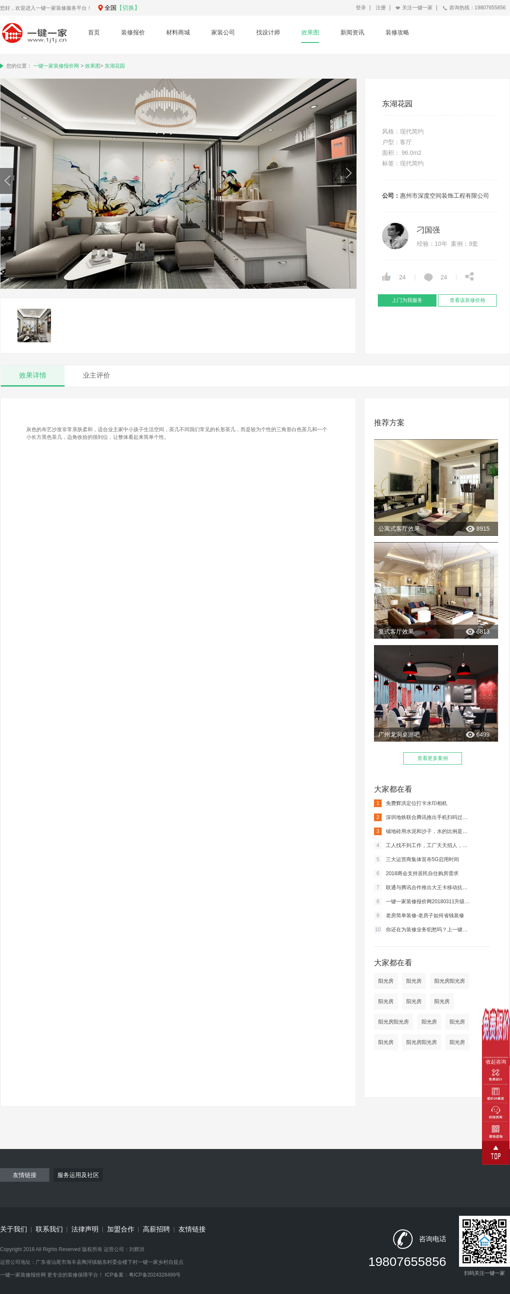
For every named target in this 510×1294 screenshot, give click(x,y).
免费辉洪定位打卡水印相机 (410, 803)
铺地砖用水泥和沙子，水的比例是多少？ (423, 831)
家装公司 (223, 32)
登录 (361, 8)
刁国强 (428, 230)
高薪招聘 (156, 1229)
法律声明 (85, 1229)
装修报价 (133, 32)
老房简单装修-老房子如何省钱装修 (419, 915)
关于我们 (13, 1229)
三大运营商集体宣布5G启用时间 (416, 859)
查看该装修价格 (467, 300)
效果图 (310, 32)
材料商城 (178, 32)
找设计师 (268, 32)
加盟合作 (120, 1229)
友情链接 (192, 1229)
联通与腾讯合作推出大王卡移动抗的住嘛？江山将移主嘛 (423, 887)
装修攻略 (397, 32)
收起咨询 (496, 1062)
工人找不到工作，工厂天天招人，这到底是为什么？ (423, 845)
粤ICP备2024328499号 (155, 1275)
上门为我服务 (407, 300)
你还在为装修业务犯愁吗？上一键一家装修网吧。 (423, 929)
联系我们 (49, 1229)
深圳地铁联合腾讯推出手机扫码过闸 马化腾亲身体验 (423, 817)
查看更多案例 (432, 758)
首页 (94, 32)
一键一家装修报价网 (56, 66)
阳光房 (386, 981)
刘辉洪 (136, 1249)
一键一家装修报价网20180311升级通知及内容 (423, 901)
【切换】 (128, 7)
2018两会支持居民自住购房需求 (416, 873)
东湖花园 (115, 66)
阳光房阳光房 (449, 981)
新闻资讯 (352, 32)
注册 (381, 8)
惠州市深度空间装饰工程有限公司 (444, 195)
